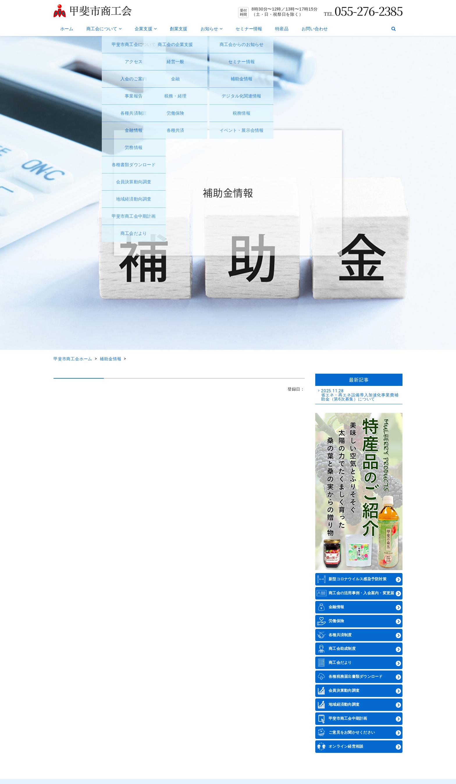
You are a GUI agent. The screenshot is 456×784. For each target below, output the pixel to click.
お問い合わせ (315, 28)
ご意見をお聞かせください (352, 732)
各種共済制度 (340, 635)
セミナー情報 (249, 28)
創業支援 (179, 28)
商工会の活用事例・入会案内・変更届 (361, 593)
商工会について (104, 28)
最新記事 (358, 379)
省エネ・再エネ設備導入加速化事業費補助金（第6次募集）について (361, 395)
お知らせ (212, 28)
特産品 (281, 28)
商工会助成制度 (342, 648)
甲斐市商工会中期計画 (348, 718)
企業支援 (146, 28)
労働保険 (336, 621)
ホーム (66, 28)
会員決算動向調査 (344, 690)
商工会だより (340, 662)
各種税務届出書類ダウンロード (356, 676)
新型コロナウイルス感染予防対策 (357, 579)
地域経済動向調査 (344, 704)
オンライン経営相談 (346, 746)
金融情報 (336, 607)
